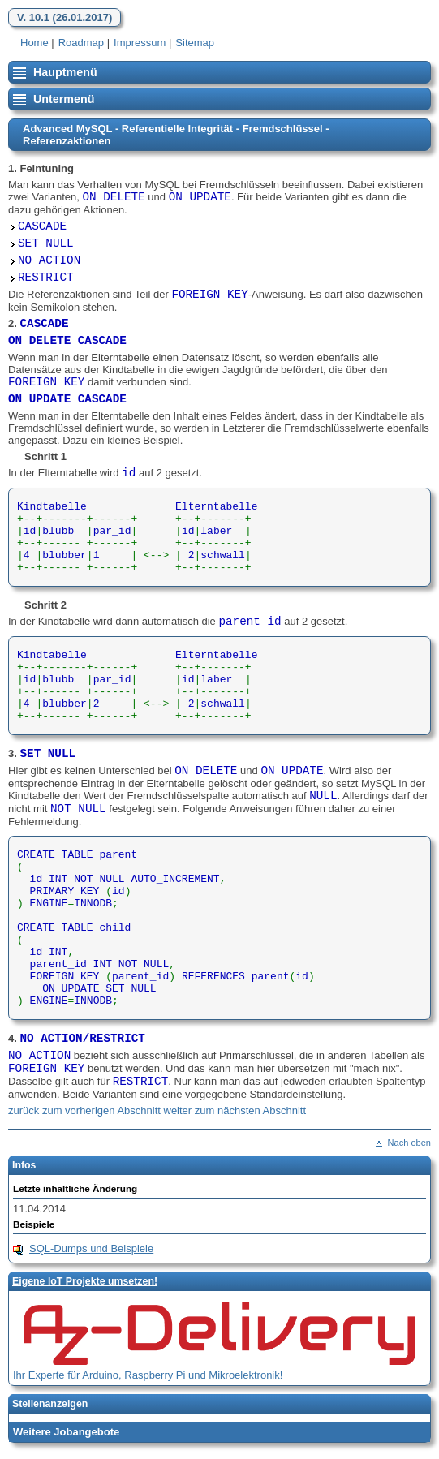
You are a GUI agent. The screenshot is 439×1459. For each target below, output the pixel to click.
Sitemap (194, 43)
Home (34, 43)
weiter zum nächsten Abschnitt (235, 1110)
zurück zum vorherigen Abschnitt (84, 1110)
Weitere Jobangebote (66, 1432)
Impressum (140, 43)
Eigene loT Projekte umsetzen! (84, 1281)
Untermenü (63, 99)
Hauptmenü (65, 72)
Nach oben (409, 1142)
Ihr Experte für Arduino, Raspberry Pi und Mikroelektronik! (147, 1375)
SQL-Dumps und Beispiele (91, 1248)
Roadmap (81, 43)
